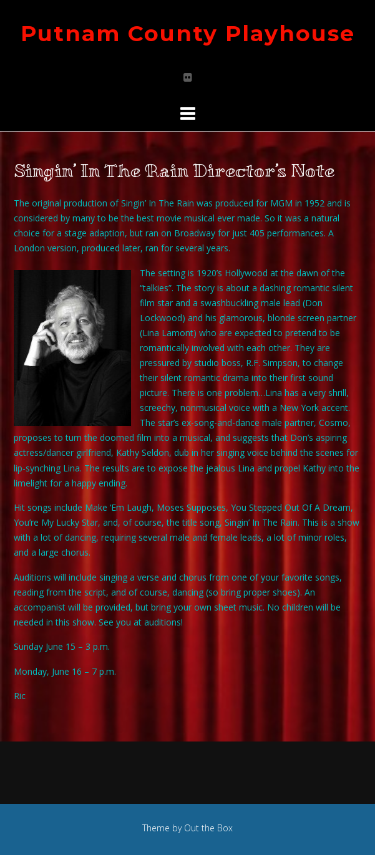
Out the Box (208, 828)
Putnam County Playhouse (188, 33)
